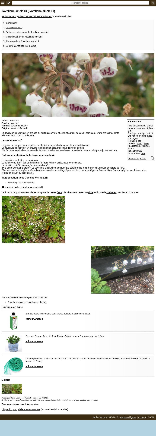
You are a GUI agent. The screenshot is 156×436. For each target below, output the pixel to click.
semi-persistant (145, 133)
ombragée (133, 138)
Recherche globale (137, 158)
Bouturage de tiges (17, 182)
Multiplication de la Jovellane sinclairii (24, 36)
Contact (142, 417)
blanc (139, 143)
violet (146, 143)
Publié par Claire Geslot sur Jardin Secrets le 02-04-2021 (25, 398)
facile (140, 151)
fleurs (59, 192)
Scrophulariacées (19, 125)
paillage (61, 170)
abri (16, 173)
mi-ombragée (145, 136)
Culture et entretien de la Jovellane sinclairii (27, 32)
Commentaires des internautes (21, 46)
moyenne (141, 128)
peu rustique (143, 146)
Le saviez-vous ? (14, 27)
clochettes (111, 192)
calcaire (77, 162)
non (143, 153)
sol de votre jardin (13, 162)
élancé (150, 125)
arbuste (33, 133)
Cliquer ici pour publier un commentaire (21, 409)
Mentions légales (128, 417)
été (139, 141)
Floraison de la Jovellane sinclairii (22, 41)
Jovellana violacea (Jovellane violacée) (27, 302)
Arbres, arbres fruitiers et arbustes (35, 16)
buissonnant (139, 125)
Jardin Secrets (9, 16)
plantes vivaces (47, 145)
